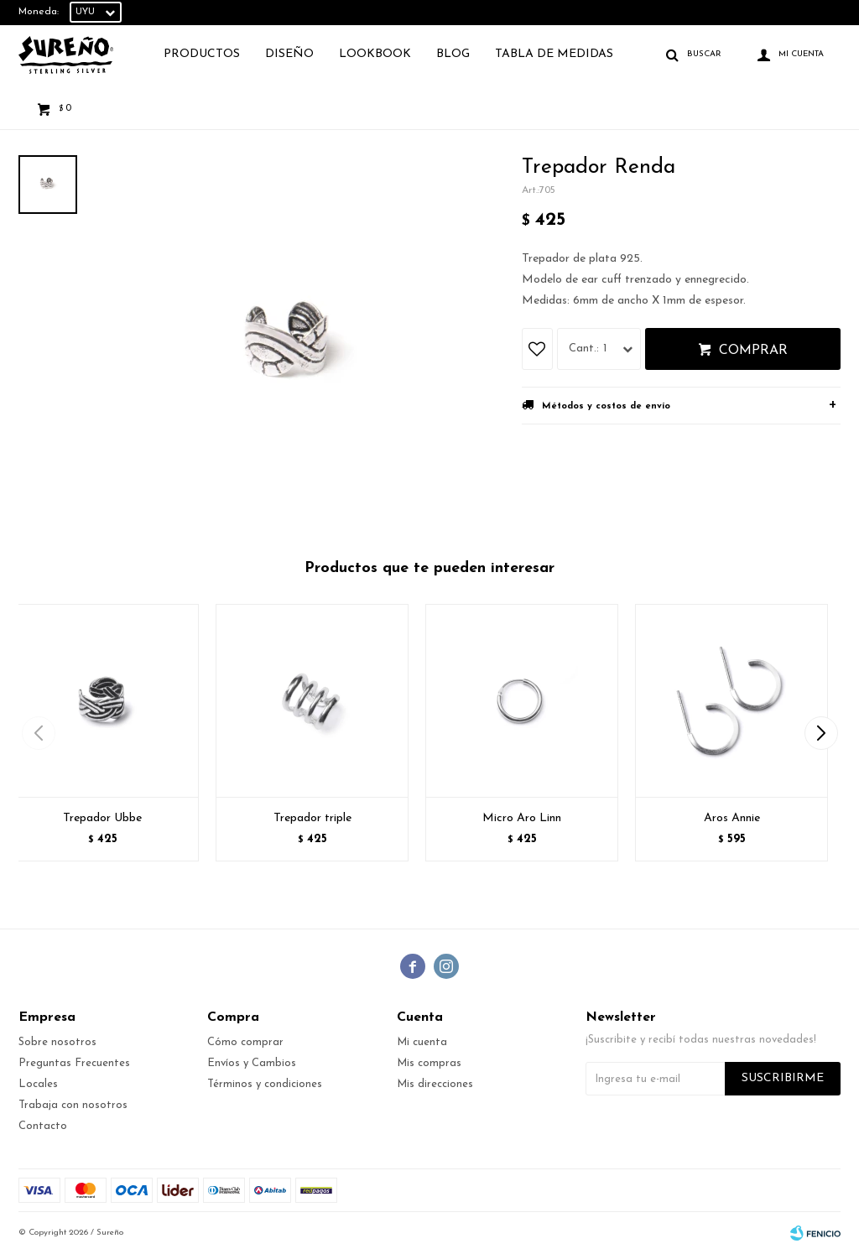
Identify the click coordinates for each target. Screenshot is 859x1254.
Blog (453, 54)
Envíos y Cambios (251, 1063)
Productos (202, 54)
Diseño (289, 54)
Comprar (753, 350)
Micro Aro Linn (521, 818)
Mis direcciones (435, 1084)
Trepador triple (312, 818)
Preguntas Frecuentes (74, 1063)
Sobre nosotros (57, 1042)
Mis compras (429, 1063)
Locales (38, 1084)
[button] (821, 733)
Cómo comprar (245, 1042)
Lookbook (375, 54)
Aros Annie (732, 818)
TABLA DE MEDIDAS (554, 54)
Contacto (42, 1126)
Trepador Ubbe (102, 818)
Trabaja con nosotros (73, 1105)
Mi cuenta (422, 1042)
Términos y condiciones (264, 1084)
